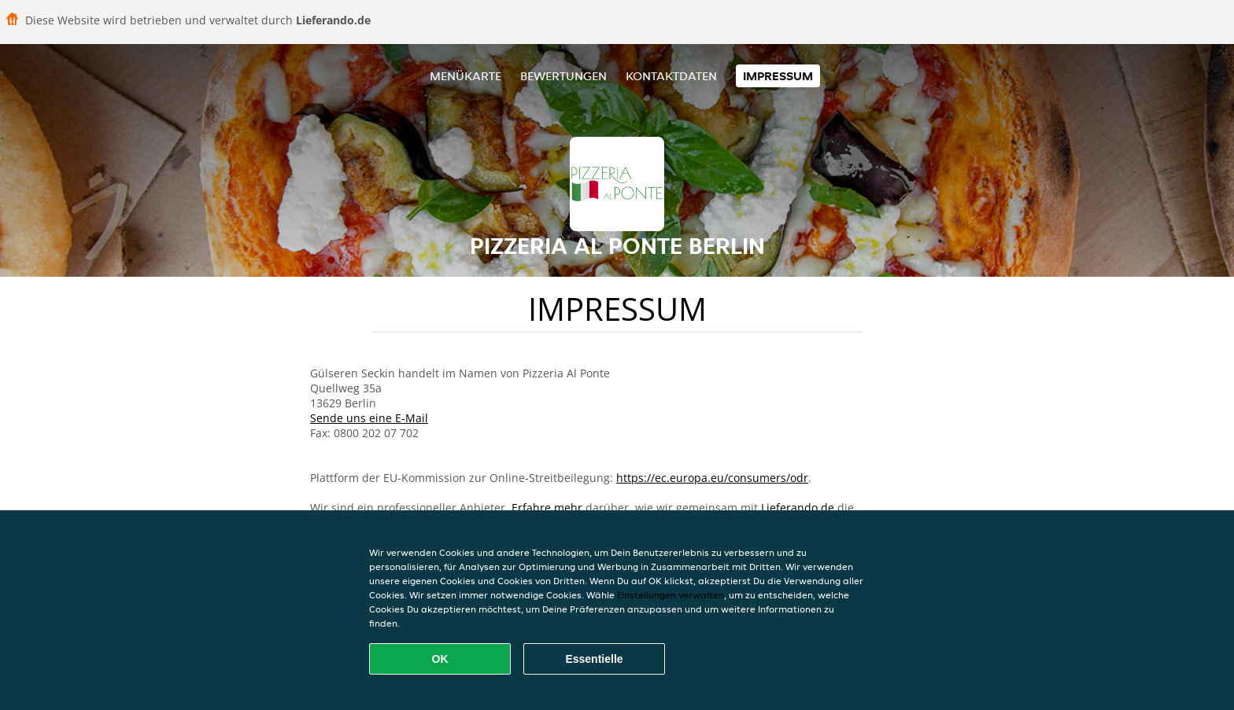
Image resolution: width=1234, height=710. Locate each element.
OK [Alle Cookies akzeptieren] (440, 659)
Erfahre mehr (547, 507)
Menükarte (465, 76)
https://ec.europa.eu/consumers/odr (712, 477)
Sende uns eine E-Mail (369, 417)
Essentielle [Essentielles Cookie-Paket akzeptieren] (594, 659)
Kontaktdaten (671, 76)
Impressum (778, 76)
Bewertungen (563, 76)
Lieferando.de (797, 507)
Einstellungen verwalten (670, 595)
